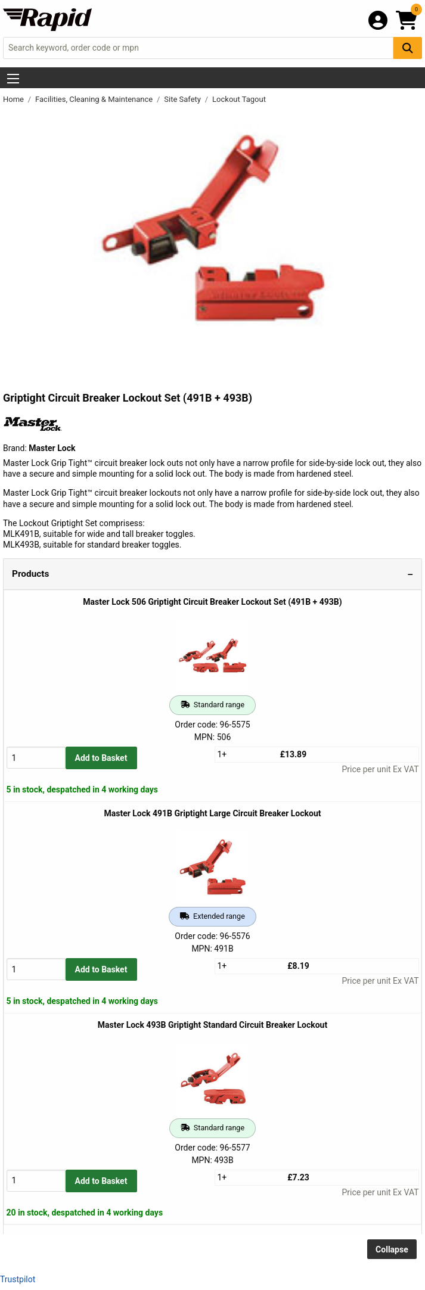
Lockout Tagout (239, 99)
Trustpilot (17, 1279)
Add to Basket (101, 758)
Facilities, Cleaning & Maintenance (94, 99)
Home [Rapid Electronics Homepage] (14, 99)
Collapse (392, 1249)
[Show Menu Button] (13, 78)
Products (30, 573)
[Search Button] (407, 48)
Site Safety (183, 99)
